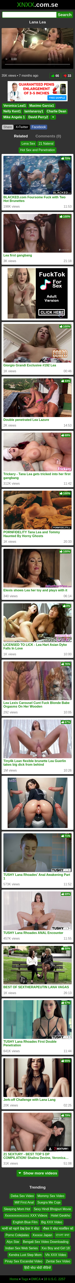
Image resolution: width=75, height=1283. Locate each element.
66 (55, 75)
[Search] (29, 15)
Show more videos (37, 1173)
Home (14, 1279)
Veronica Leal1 (14, 105)
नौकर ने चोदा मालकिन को (58, 1228)
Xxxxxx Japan (42, 1235)
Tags (24, 1279)
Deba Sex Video (22, 1196)
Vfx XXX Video (55, 1254)
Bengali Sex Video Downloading (45, 1241)
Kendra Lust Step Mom (25, 1254)
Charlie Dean (56, 111)
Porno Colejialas (17, 1235)
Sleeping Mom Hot (17, 1209)
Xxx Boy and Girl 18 (55, 1248)
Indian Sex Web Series (21, 1248)
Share (7, 127)
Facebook (39, 127)
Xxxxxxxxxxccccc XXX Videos (26, 1215)
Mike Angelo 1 (14, 117)
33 (67, 75)
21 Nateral (46, 143)
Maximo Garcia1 (41, 105)
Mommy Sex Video (50, 1196)
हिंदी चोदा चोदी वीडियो (37, 1267)
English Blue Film (25, 1222)
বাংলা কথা (62, 1235)
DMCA (36, 1279)
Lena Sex (28, 143)
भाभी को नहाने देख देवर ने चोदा (20, 1228)
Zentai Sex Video (58, 1261)
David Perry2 (38, 117)
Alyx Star (13, 1241)
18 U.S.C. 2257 (54, 1279)
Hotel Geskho (60, 1215)
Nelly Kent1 (12, 111)
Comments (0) (48, 136)
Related (21, 136)
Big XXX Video (51, 1222)
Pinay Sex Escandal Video (23, 1261)
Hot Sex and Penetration (37, 150)
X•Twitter (22, 127)
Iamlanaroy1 (33, 111)
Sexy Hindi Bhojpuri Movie (52, 1209)
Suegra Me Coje (49, 1202)
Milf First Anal (24, 1202)
